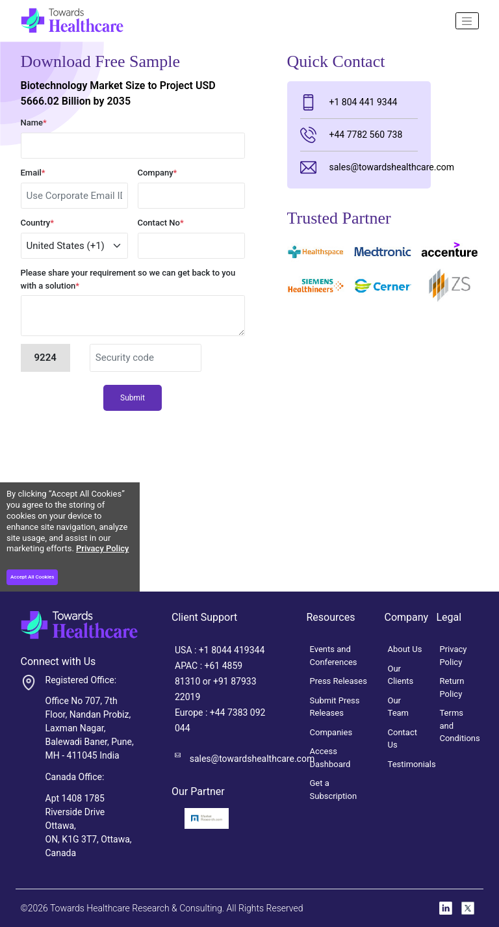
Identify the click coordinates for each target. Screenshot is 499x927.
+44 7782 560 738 (351, 135)
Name (34, 122)
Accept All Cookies (32, 577)
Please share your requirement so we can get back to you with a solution (128, 279)
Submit (132, 397)
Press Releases (338, 681)
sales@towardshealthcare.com (359, 167)
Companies (331, 732)
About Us (405, 649)
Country (38, 223)
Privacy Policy (102, 548)
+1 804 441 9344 (349, 102)
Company (157, 172)
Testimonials (412, 764)
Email (33, 172)
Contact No (161, 223)
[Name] (467, 20)
